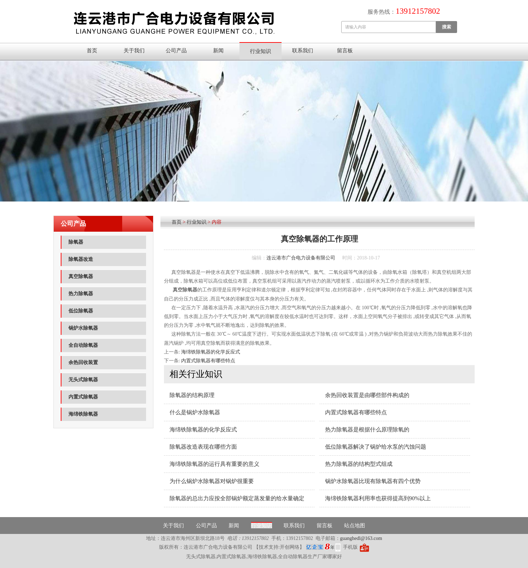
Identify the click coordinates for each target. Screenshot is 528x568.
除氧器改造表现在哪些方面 (203, 447)
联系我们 (302, 50)
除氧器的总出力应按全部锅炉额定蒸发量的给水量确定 (237, 498)
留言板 (345, 50)
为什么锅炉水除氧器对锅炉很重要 (212, 481)
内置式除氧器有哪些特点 (208, 360)
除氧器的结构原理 (192, 395)
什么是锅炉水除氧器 (195, 412)
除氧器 (75, 242)
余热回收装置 (83, 362)
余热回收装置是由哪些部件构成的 (367, 395)
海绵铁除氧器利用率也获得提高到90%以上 (378, 498)
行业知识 (260, 51)
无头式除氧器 (83, 379)
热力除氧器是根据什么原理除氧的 (367, 429)
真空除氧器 (80, 276)
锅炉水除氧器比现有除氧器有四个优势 (373, 481)
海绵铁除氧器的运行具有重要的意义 (214, 464)
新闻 (218, 50)
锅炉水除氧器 (83, 328)
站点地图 (354, 525)
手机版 (350, 547)
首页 (92, 50)
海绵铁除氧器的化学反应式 (210, 352)
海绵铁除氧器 (83, 414)
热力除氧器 (80, 293)
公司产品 (176, 50)
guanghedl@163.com (361, 538)
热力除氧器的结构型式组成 (358, 464)
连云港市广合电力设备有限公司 (300, 257)
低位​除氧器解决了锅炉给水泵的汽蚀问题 (375, 447)
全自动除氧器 (83, 345)
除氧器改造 (80, 259)
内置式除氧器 (83, 396)
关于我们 (134, 50)
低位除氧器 (80, 310)
